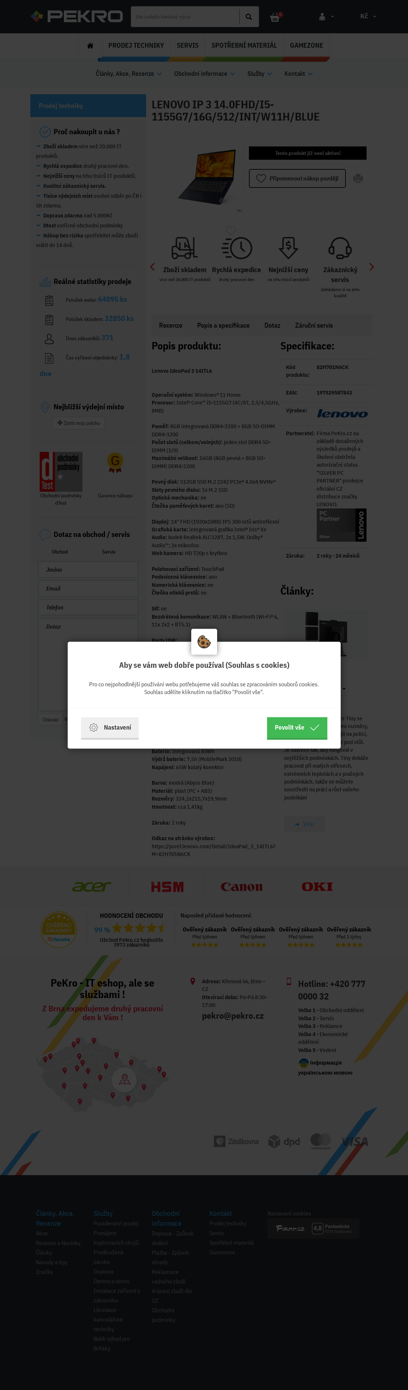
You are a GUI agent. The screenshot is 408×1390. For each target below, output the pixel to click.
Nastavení (110, 727)
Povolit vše (297, 727)
